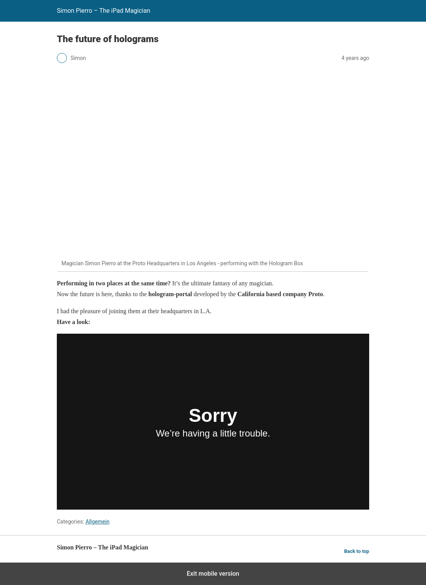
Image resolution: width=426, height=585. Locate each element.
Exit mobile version (213, 573)
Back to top (356, 551)
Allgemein (97, 521)
